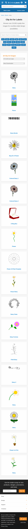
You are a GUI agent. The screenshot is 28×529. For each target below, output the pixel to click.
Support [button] (3, 504)
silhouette (18, 44)
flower (20, 39)
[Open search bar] (6, 3)
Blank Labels (7, 10)
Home (2, 15)
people (4, 44)
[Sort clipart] (14, 63)
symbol (23, 44)
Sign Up (22, 491)
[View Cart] (25, 3)
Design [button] (3, 500)
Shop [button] (2, 496)
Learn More (23, 522)
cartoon (12, 39)
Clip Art (6, 15)
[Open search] (25, 6)
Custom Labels (21, 10)
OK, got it (23, 518)
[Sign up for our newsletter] (10, 491)
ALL (3, 39)
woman (14, 47)
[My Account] (21, 3)
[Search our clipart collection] (14, 35)
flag (16, 39)
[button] (2, 3)
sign (13, 44)
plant (9, 44)
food (25, 39)
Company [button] (3, 508)
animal (7, 39)
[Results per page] (14, 59)
